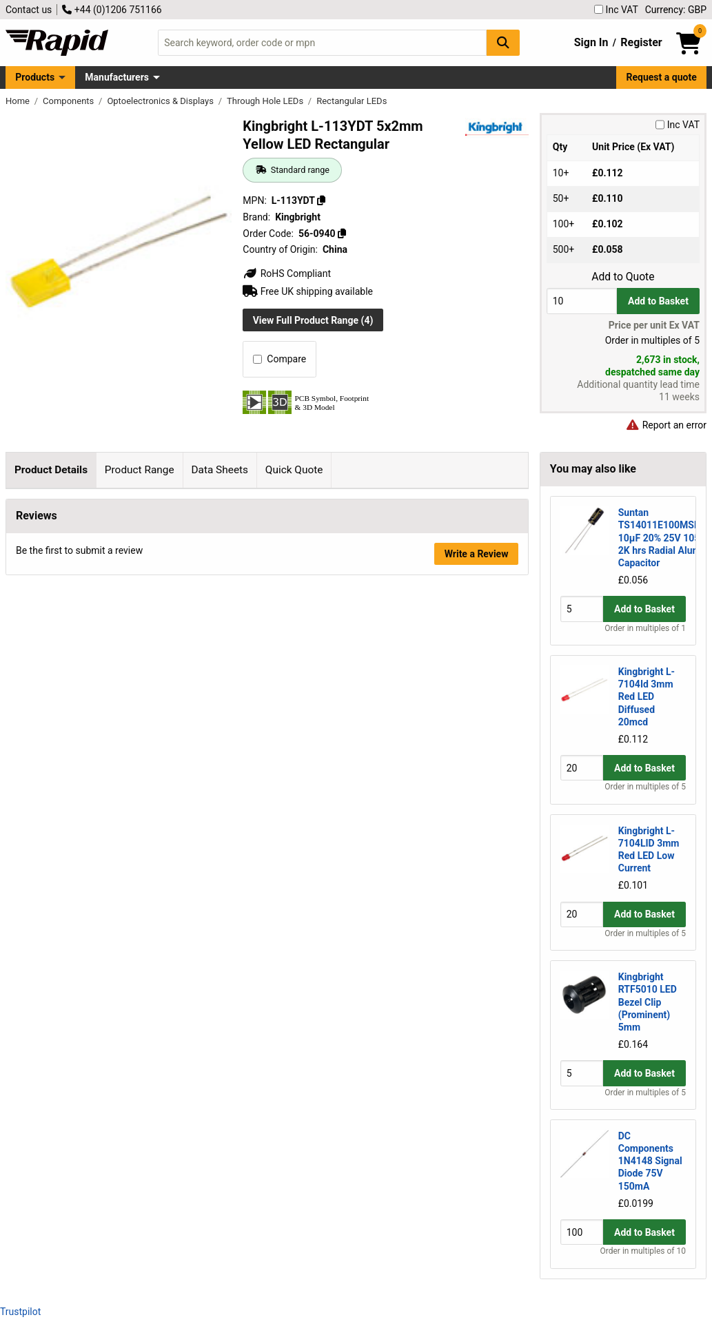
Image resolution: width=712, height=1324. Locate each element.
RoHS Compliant (287, 273)
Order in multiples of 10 (643, 1251)
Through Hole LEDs (266, 101)
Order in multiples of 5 (645, 787)
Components (69, 101)
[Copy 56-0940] (342, 233)
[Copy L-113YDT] (321, 200)
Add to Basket (658, 301)
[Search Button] (503, 42)
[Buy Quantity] (582, 300)
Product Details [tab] (51, 470)
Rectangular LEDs (351, 101)
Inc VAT (616, 9)
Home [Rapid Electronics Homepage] (19, 101)
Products (34, 77)
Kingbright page (175, 654)
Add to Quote (622, 276)
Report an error (665, 425)
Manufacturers (117, 77)
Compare (279, 358)
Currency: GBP (675, 9)
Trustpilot (20, 1311)
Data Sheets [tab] (219, 470)
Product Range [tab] (139, 470)
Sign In (591, 42)
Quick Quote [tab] (294, 470)
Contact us (29, 9)
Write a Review (477, 998)
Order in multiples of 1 (645, 628)
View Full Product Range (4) (313, 320)
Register (641, 42)
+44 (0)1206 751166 (111, 9)
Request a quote (662, 77)
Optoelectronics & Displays (161, 101)
